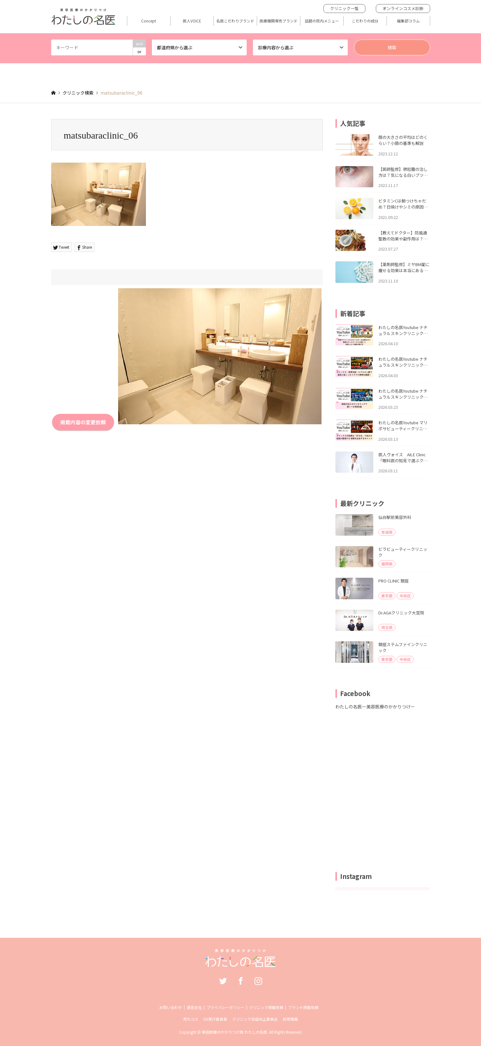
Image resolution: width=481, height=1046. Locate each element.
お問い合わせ (170, 1007)
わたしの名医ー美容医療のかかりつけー (375, 706)
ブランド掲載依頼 (303, 1007)
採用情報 (290, 1019)
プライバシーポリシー (225, 1007)
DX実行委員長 (215, 1019)
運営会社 (194, 1007)
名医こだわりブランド (235, 21)
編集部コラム (408, 21)
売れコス (190, 1019)
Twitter (223, 981)
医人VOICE (192, 21)
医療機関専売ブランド (279, 21)
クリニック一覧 (344, 8)
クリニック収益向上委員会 (255, 1019)
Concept (148, 21)
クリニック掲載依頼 (266, 1007)
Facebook (240, 981)
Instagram (258, 981)
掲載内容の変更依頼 (83, 422)
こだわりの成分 (365, 21)
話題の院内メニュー (322, 21)
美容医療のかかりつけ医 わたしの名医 (234, 1032)
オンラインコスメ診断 (403, 8)
